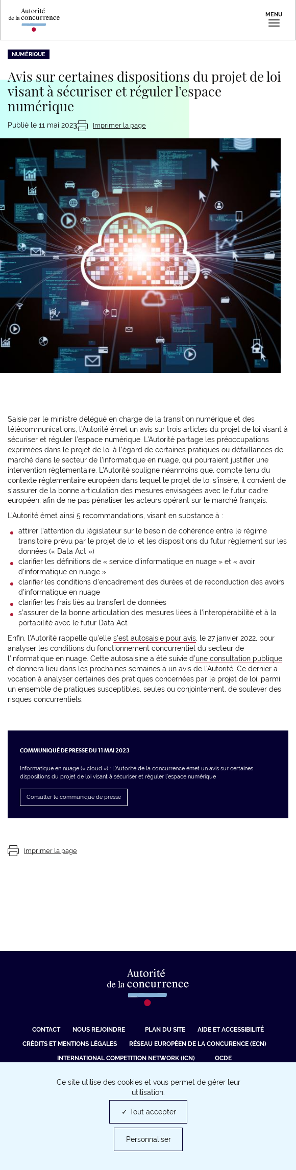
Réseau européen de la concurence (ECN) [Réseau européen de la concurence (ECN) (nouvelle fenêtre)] (197, 1043)
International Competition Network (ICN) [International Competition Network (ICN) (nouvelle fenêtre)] (126, 1058)
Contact (46, 1029)
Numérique (28, 54)
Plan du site (165, 1029)
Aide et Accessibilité (231, 1029)
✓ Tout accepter (148, 1112)
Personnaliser (148, 1139)
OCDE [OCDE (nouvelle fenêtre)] (223, 1058)
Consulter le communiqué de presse (74, 797)
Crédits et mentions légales (69, 1043)
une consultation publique (238, 658)
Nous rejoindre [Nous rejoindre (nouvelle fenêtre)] (98, 1029)
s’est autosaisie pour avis (154, 638)
